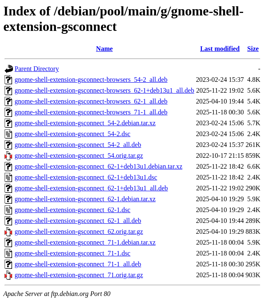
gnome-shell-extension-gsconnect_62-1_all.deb (78, 220)
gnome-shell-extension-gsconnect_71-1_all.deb (78, 264)
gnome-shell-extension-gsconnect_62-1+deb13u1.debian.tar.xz (98, 166)
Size (253, 48)
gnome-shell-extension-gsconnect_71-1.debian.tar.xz (85, 242)
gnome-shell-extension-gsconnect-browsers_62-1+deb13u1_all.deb (104, 90)
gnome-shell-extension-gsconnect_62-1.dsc (73, 209)
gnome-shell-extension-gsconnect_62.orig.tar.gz (79, 231)
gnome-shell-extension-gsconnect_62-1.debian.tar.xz (85, 198)
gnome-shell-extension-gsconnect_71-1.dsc (73, 253)
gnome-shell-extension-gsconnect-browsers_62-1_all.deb (91, 101)
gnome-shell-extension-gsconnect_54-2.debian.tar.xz (85, 122)
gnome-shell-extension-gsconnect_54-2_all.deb (78, 144)
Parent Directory (37, 68)
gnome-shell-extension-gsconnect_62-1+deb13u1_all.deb (91, 188)
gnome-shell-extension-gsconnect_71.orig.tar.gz (79, 274)
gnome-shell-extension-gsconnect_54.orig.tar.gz (79, 155)
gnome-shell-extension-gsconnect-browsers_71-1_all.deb (91, 112)
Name (104, 48)
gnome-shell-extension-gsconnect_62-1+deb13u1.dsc (86, 177)
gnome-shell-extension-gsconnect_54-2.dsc (73, 133)
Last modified (220, 48)
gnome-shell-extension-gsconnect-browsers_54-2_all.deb (91, 79)
